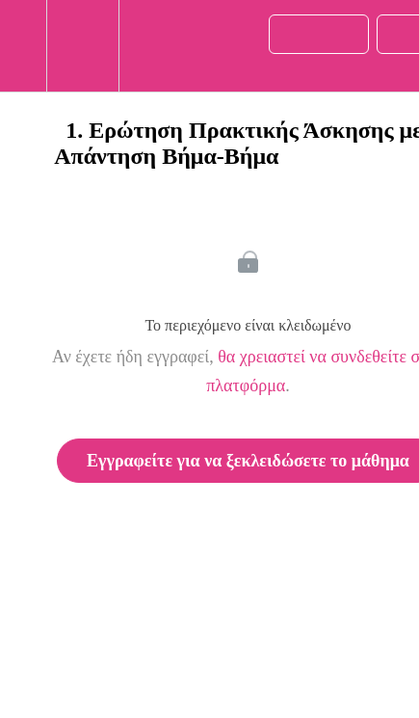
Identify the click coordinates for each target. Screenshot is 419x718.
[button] (23, 46)
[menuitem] (82, 46)
